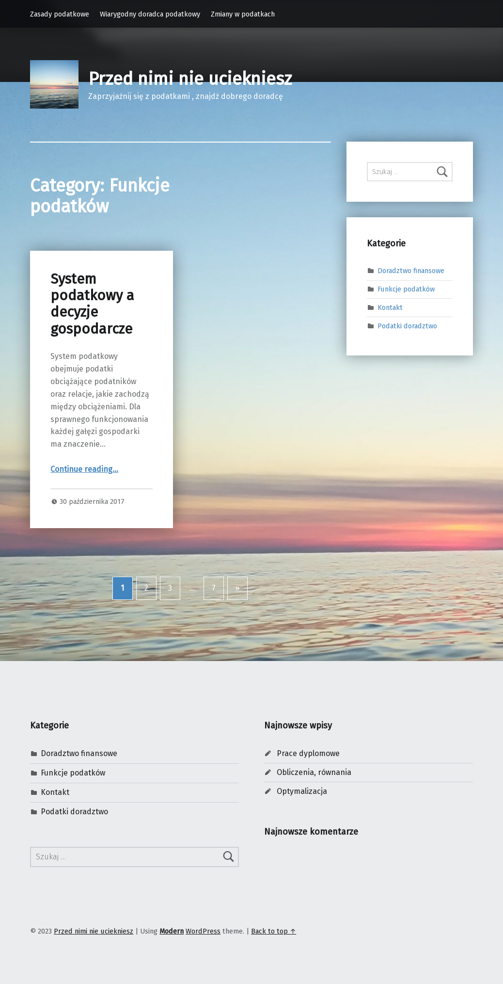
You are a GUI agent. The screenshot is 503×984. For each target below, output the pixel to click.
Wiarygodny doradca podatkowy (150, 14)
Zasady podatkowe (59, 14)
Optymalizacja (302, 791)
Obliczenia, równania (314, 772)
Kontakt (390, 307)
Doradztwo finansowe (410, 270)
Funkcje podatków (406, 289)
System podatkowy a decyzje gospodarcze (92, 304)
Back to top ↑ (273, 931)
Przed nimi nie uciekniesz (190, 79)
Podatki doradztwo (407, 326)
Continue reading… (84, 469)
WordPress (203, 931)
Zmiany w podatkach (243, 14)
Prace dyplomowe (308, 753)
